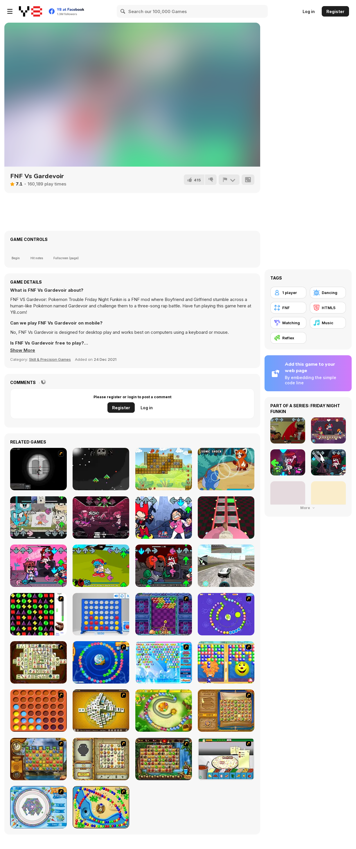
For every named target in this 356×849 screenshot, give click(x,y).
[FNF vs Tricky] (163, 566)
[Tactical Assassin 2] (38, 469)
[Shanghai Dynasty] (38, 662)
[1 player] (288, 292)
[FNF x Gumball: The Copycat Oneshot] (38, 517)
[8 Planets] (226, 614)
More (308, 508)
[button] (22, 350)
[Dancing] (328, 292)
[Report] (229, 179)
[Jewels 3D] (38, 614)
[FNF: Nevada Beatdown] (101, 517)
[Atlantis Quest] (101, 759)
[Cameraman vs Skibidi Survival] (226, 517)
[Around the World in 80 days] (38, 759)
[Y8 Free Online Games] (30, 11)
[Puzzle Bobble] (163, 614)
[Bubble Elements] (163, 662)
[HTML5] (328, 307)
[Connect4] (38, 710)
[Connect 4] (101, 614)
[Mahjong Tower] (101, 710)
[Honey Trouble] (163, 710)
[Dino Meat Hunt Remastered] (163, 469)
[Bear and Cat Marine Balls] (101, 662)
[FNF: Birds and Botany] (101, 566)
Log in (309, 11)
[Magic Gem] (226, 662)
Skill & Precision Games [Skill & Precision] (50, 359)
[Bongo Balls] (101, 807)
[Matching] (288, 323)
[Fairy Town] (38, 807)
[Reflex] (288, 338)
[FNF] (288, 307)
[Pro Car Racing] (226, 566)
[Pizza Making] (226, 759)
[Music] (328, 323)
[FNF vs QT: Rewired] (38, 566)
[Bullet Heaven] (101, 469)
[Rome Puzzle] (163, 759)
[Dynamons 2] (226, 469)
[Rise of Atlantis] (226, 710)
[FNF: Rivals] (163, 517)
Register (335, 11)
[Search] (123, 11)
